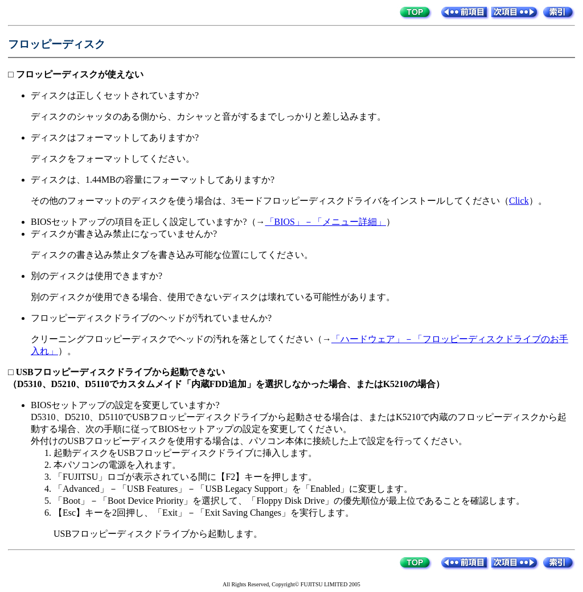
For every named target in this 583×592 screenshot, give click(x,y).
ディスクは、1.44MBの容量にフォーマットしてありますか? (152, 179)
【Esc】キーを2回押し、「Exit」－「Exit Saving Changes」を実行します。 (204, 512)
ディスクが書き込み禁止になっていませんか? (124, 234)
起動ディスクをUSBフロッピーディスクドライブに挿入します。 (185, 453)
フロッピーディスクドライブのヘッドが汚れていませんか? (151, 318)
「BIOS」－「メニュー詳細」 (325, 222)
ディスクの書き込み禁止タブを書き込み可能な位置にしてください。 (172, 255)
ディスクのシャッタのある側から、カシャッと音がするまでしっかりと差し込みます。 (208, 116)
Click (519, 200)
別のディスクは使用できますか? (96, 276)
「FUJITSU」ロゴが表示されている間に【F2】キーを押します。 (185, 477)
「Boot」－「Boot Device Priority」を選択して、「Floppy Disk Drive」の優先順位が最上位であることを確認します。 (289, 500)
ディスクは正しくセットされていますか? (115, 95)
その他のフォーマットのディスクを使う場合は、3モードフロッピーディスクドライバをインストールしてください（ (270, 200)
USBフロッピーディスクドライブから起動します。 (158, 533)
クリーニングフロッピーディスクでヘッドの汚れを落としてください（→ (181, 339)
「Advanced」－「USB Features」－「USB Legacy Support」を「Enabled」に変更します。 (233, 489)
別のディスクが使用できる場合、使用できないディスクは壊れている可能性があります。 (213, 297)
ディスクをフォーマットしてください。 (113, 158)
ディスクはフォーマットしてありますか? (115, 137)
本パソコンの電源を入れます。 (117, 465)
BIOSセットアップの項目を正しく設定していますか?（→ (148, 222)
